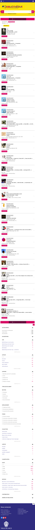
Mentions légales (22, 510)
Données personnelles (23, 511)
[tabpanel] (17, 259)
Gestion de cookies (22, 512)
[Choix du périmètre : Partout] (2, 11)
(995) (17, 368)
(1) (17, 402)
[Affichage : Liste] (13, 19)
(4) (17, 383)
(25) (17, 476)
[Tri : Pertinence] (6, 26)
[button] (17, 342)
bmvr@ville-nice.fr (5, 514)
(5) (17, 456)
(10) (17, 441)
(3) (17, 426)
